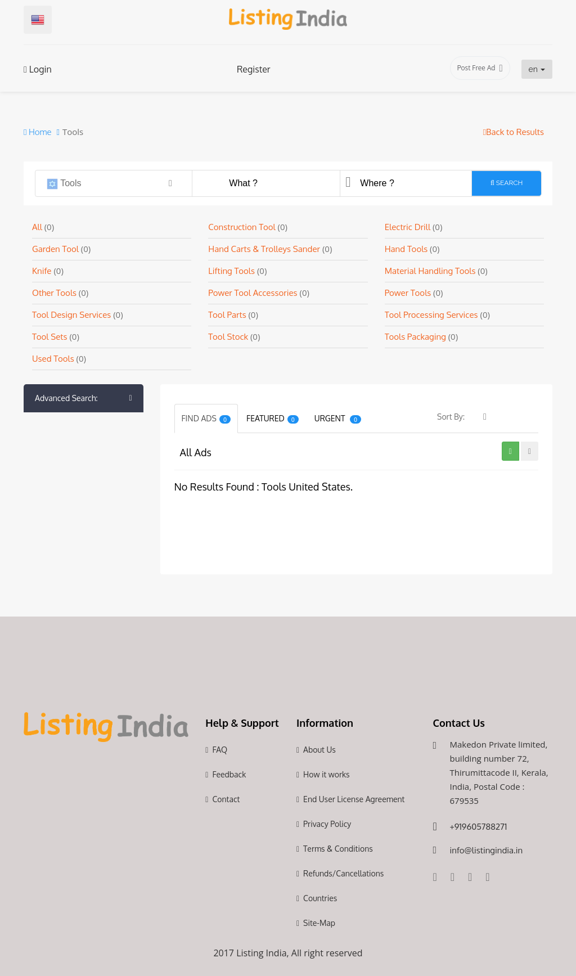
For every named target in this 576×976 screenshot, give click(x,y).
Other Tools (55, 292)
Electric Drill (409, 227)
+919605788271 (478, 826)
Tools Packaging (416, 336)
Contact (226, 799)
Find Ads (206, 418)
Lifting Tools (231, 271)
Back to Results (513, 132)
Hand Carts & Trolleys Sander (264, 249)
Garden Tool (55, 249)
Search (506, 183)
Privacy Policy (327, 824)
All (38, 227)
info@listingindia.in (486, 850)
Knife (41, 271)
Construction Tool (241, 227)
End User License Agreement (353, 799)
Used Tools (54, 358)
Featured (272, 418)
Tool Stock (229, 336)
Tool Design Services (71, 314)
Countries (320, 898)
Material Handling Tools (430, 271)
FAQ (219, 749)
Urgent (337, 418)
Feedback (229, 774)
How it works (326, 774)
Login (38, 69)
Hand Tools (407, 249)
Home (38, 132)
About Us (319, 749)
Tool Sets (50, 336)
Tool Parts (228, 314)
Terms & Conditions (338, 848)
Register (254, 69)
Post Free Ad (480, 68)
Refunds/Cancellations (343, 873)
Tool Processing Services (431, 314)
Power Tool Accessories (252, 292)
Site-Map (319, 923)
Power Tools (409, 292)
